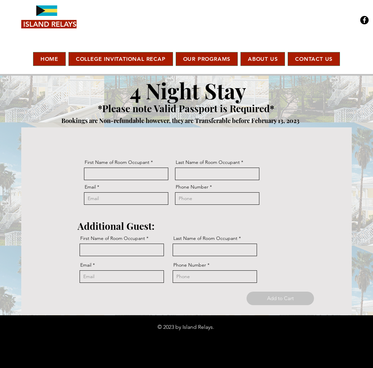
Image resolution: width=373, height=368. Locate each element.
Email (90, 187)
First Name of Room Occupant (117, 162)
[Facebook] (364, 20)
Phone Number (192, 187)
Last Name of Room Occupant (208, 162)
